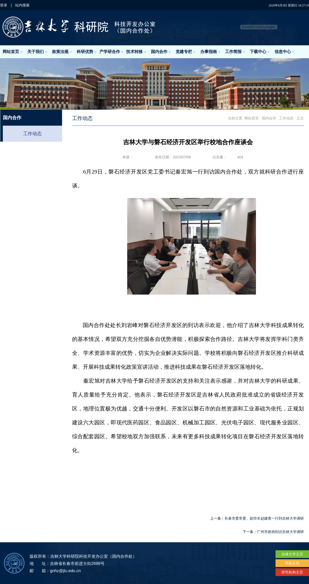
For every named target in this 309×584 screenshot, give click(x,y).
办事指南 (210, 51)
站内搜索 (22, 5)
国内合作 (161, 51)
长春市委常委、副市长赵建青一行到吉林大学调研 (264, 518)
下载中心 (260, 51)
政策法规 (62, 51)
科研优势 (87, 51)
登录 (3, 5)
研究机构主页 (292, 572)
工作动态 (32, 133)
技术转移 (136, 51)
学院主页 (292, 563)
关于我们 (37, 51)
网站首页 (12, 51)
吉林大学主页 (292, 554)
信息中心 (284, 51)
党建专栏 (185, 51)
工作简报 (235, 51)
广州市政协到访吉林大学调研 (280, 532)
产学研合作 (111, 51)
